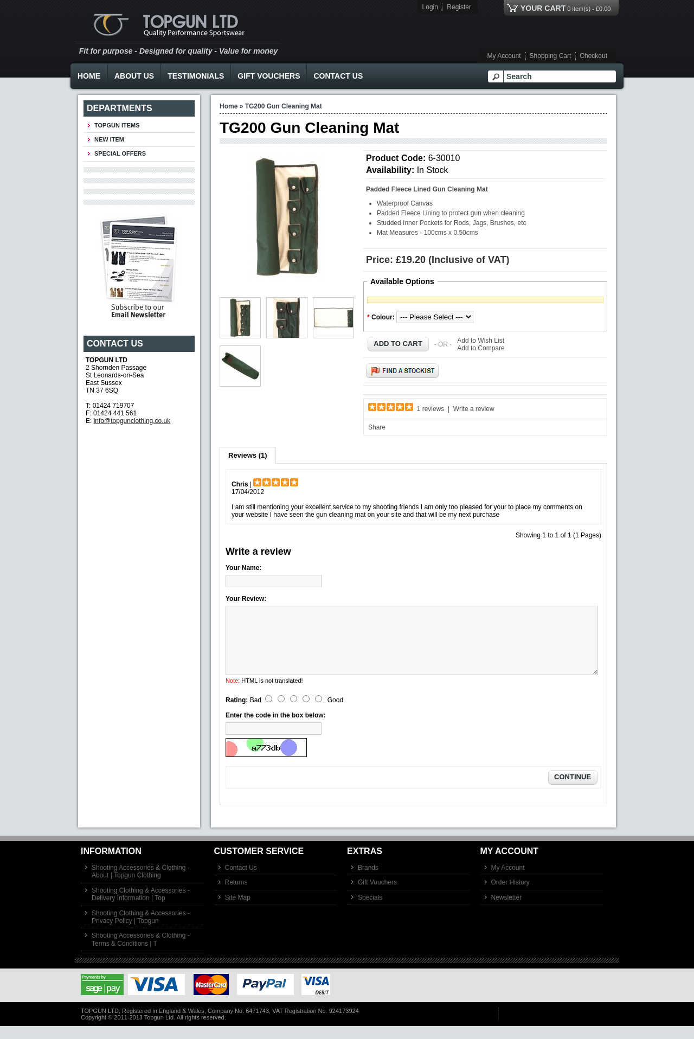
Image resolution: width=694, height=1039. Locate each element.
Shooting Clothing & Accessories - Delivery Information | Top (141, 907)
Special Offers (120, 153)
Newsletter (506, 910)
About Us (134, 76)
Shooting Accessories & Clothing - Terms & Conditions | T (141, 952)
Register (459, 7)
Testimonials (196, 76)
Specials (370, 910)
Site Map (237, 910)
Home (89, 76)
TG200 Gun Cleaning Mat (283, 106)
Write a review (473, 409)
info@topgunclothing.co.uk (132, 421)
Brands (368, 880)
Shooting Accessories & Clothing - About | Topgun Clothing (141, 884)
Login (430, 7)
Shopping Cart (550, 56)
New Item (109, 139)
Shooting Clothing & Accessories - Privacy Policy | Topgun (141, 930)
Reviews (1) (247, 455)
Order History (510, 895)
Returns (236, 895)
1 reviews (431, 409)
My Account (504, 56)
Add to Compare (480, 348)
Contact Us (338, 76)
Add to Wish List (480, 340)
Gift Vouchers (268, 76)
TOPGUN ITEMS (117, 125)
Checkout (593, 56)
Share (376, 427)
